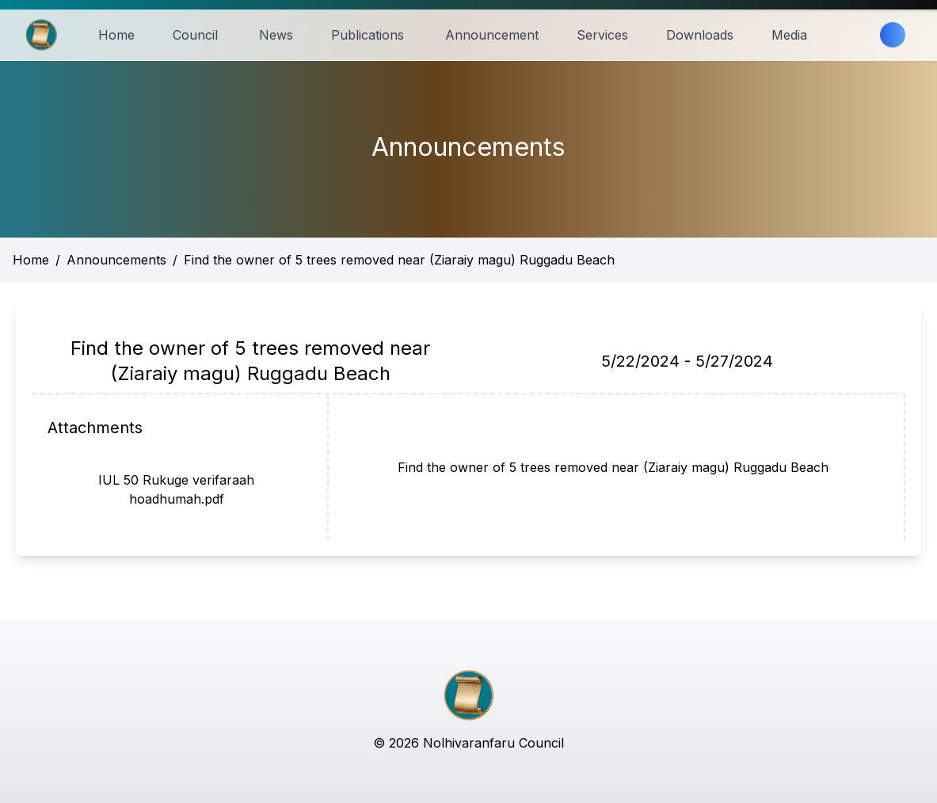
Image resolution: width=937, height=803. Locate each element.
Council (195, 35)
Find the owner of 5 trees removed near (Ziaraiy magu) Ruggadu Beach (399, 260)
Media (789, 35)
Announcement (492, 35)
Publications (367, 35)
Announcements (116, 260)
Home (116, 35)
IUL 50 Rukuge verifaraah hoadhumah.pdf (176, 489)
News (276, 35)
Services (602, 35)
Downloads (699, 35)
